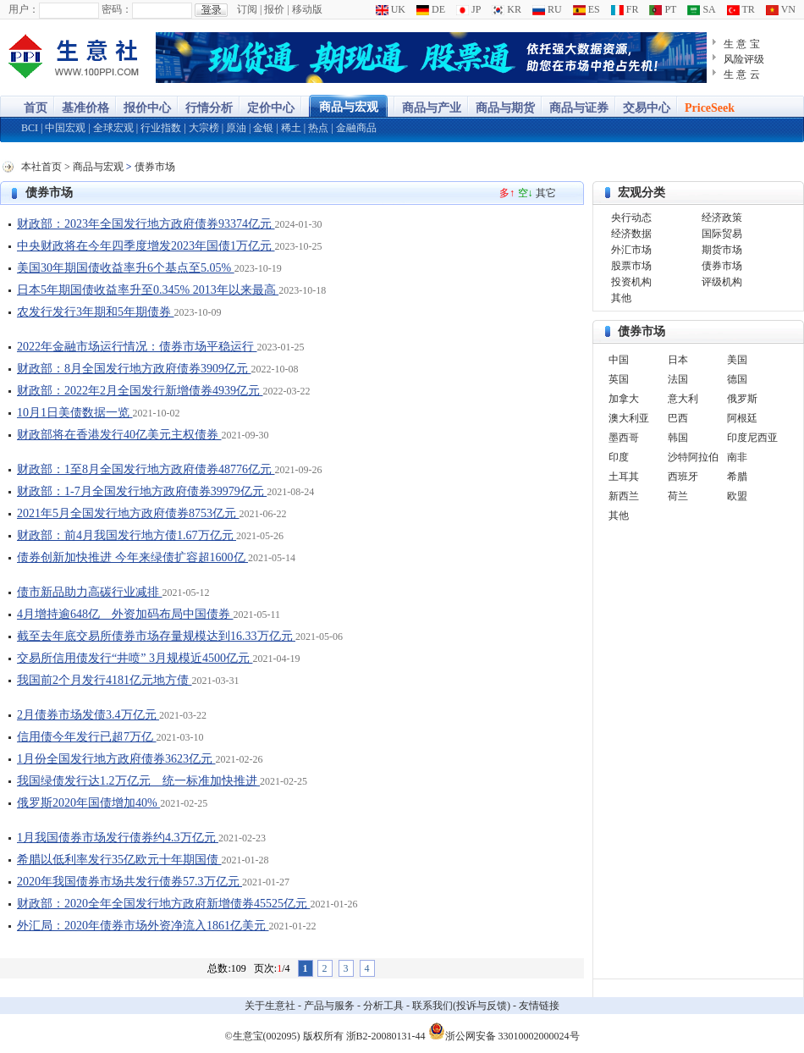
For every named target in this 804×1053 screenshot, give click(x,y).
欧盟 (737, 496)
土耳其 (624, 476)
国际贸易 (722, 234)
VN (781, 9)
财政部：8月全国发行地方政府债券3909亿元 (134, 368)
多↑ (507, 193)
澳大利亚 (629, 418)
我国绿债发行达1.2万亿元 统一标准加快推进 (138, 781)
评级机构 (722, 282)
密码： (117, 9)
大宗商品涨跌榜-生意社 (74, 57)
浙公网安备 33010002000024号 (504, 1031)
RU (547, 9)
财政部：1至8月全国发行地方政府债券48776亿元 (146, 469)
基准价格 (85, 108)
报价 (274, 9)
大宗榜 (204, 128)
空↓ (525, 193)
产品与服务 (329, 1006)
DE (430, 9)
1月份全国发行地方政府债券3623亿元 (116, 759)
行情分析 (209, 108)
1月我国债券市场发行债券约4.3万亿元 (117, 837)
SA (701, 9)
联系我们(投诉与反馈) (461, 1006)
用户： (23, 9)
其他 (621, 298)
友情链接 (539, 1006)
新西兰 (624, 496)
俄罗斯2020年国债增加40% (88, 803)
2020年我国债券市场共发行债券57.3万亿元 (129, 881)
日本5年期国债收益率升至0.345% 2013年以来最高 (147, 290)
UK (390, 9)
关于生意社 (270, 1006)
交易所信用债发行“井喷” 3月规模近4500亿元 (134, 658)
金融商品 (356, 128)
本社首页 (41, 167)
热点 (318, 128)
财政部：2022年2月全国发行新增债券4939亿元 (140, 390)
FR (625, 9)
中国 (619, 360)
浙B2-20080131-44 (386, 1036)
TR (741, 9)
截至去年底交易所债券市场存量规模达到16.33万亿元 (156, 636)
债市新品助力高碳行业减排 (89, 592)
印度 (619, 457)
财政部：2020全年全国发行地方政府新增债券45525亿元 (164, 903)
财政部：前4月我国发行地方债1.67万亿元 (126, 535)
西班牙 (683, 476)
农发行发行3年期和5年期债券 (95, 312)
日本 (678, 360)
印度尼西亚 (752, 438)
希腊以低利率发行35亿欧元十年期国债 (119, 859)
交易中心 (646, 108)
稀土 (291, 128)
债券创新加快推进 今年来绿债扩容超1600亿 (132, 557)
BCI (29, 128)
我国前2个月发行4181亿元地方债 (104, 680)
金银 (263, 128)
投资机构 (631, 282)
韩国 (678, 438)
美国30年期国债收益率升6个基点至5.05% (125, 268)
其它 (546, 193)
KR (506, 9)
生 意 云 (742, 74)
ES (586, 9)
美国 (737, 360)
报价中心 (147, 108)
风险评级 (744, 59)
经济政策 (722, 217)
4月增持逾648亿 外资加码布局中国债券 (125, 614)
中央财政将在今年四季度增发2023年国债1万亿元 (146, 246)
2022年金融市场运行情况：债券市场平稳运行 (137, 346)
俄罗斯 (742, 399)
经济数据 (631, 234)
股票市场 (631, 266)
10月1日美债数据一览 (75, 412)
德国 (737, 379)
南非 (737, 457)
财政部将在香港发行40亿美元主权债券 (119, 434)
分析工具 (383, 1006)
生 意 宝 (742, 44)
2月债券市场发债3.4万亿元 (88, 714)
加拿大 (624, 399)
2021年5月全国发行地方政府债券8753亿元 (128, 513)
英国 (619, 379)
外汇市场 (631, 250)
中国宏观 (65, 128)
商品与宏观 (348, 107)
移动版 (307, 9)
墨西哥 (624, 438)
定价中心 (271, 108)
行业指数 (160, 128)
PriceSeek (710, 108)
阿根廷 (742, 418)
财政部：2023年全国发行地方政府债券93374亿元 (146, 224)
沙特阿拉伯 (693, 457)
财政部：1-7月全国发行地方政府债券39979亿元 (142, 491)
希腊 (737, 476)
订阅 (247, 9)
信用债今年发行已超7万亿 (87, 736)
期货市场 (722, 250)
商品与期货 (505, 108)
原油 (236, 128)
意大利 (683, 399)
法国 (678, 379)
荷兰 (678, 496)
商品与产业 (431, 108)
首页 (35, 108)
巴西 (678, 418)
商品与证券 (579, 108)
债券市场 (155, 167)
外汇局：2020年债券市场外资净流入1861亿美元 (143, 925)
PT (662, 9)
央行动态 (631, 217)
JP (468, 9)
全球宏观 (113, 128)
